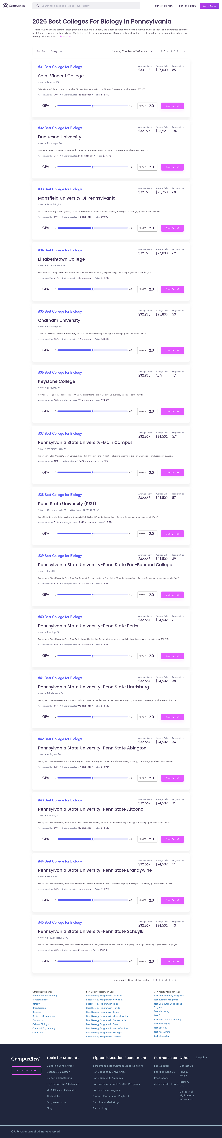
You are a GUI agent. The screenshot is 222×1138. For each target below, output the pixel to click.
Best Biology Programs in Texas (102, 1004)
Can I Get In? (172, 106)
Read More (65, 37)
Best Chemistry (161, 1036)
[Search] (86, 5)
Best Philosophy (161, 1024)
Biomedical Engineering (44, 996)
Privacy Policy (184, 1074)
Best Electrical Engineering (167, 1020)
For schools (187, 6)
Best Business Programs (165, 1000)
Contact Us (186, 1066)
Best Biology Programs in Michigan (104, 1033)
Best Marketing (161, 1011)
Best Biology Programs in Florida (103, 1008)
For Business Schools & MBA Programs (116, 1084)
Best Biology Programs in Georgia (103, 1037)
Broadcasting (39, 1008)
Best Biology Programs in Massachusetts (107, 1016)
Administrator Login (166, 1084)
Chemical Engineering (43, 1029)
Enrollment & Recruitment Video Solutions (118, 1066)
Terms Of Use (185, 1084)
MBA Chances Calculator (61, 1090)
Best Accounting (161, 1032)
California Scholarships (60, 1066)
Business (36, 1012)
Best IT (156, 1015)
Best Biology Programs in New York (104, 1000)
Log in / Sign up (209, 6)
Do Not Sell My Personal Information (187, 1096)
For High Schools (164, 1072)
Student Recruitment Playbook (111, 1096)
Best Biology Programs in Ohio (102, 1024)
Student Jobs (54, 1096)
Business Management (44, 1016)
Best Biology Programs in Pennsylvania (106, 1020)
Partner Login (101, 1108)
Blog (49, 1108)
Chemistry (37, 1033)
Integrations (161, 1078)
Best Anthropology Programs (168, 996)
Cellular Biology (40, 1024)
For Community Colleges (108, 1078)
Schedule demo (26, 1070)
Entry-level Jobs (56, 1102)
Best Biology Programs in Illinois (102, 1012)
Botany (36, 1004)
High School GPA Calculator (63, 1084)
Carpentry (37, 1020)
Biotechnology (40, 1000)
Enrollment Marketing (106, 1102)
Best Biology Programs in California (104, 996)
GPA (45, 106)
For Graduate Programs (107, 1090)
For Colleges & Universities (109, 1072)
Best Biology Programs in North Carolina (107, 1029)
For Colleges (162, 1066)
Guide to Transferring (59, 1078)
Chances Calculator (58, 1072)
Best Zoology (160, 1028)
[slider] (92, 104)
